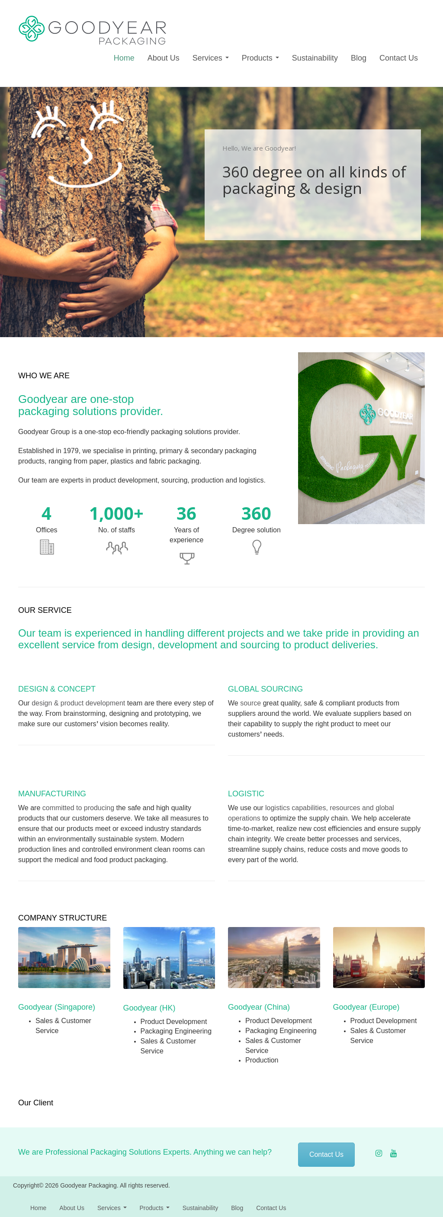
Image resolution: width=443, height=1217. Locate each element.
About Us (164, 58)
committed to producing (78, 808)
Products (260, 58)
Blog (358, 58)
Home (124, 58)
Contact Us (398, 58)
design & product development (78, 703)
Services (211, 58)
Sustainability (315, 58)
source (250, 703)
